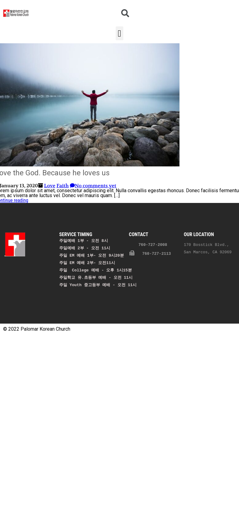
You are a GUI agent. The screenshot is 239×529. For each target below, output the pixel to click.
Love (50, 185)
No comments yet (93, 185)
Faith (62, 185)
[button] (120, 33)
